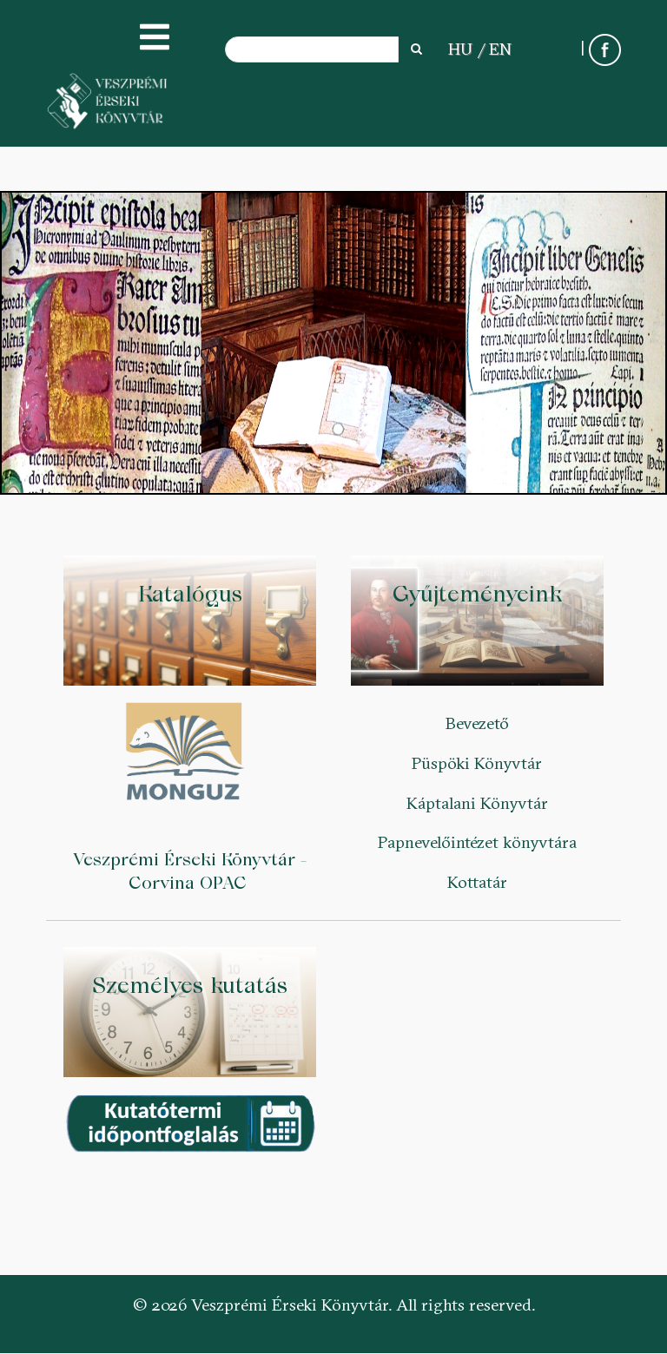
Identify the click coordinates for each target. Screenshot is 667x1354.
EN (500, 48)
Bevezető (477, 723)
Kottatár (477, 881)
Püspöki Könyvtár (477, 763)
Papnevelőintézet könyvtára (477, 841)
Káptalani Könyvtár (477, 802)
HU (460, 48)
